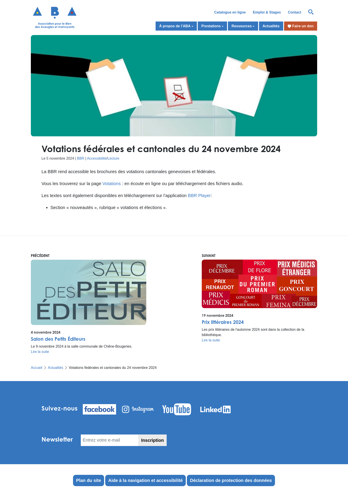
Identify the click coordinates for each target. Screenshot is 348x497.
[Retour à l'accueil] (64, 17)
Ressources (241, 26)
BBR (80, 158)
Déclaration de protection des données (231, 480)
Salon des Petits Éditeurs (58, 339)
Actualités (271, 26)
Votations (112, 183)
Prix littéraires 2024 (223, 322)
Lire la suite (40, 352)
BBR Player (199, 195)
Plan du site (88, 480)
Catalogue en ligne (230, 12)
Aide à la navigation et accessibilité (145, 480)
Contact (294, 12)
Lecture (113, 158)
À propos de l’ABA (174, 26)
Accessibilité (97, 158)
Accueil (36, 368)
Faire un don (300, 26)
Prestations (211, 26)
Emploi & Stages (267, 12)
